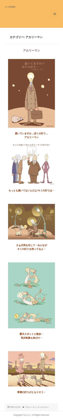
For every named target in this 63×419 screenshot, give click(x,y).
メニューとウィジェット (54, 14)
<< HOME (10, 6)
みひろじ (28, 415)
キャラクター (43, 407)
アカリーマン (31, 50)
